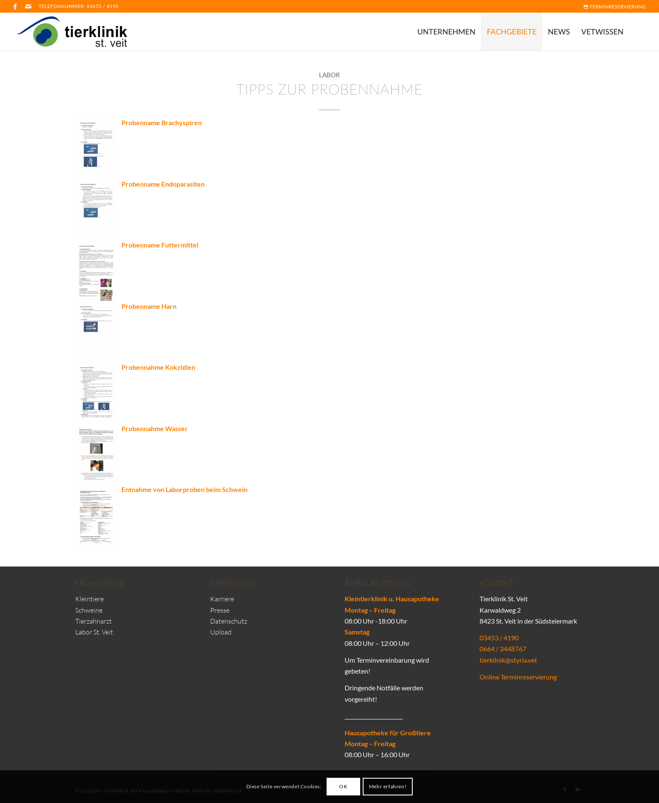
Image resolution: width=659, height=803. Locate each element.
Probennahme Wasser (154, 428)
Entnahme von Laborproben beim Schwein (184, 489)
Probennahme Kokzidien (158, 367)
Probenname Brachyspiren (161, 122)
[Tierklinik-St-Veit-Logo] (77, 31)
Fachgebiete (99, 583)
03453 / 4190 (103, 6)
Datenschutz (228, 621)
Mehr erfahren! (387, 786)
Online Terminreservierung (518, 677)
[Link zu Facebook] (15, 6)
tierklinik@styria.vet (508, 660)
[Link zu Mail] (28, 6)
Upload (221, 632)
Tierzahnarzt (93, 621)
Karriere (222, 599)
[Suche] (637, 31)
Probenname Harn (149, 306)
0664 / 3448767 (503, 649)
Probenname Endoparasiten (163, 184)
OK (343, 786)
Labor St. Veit (94, 632)
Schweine (89, 610)
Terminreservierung (615, 6)
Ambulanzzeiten (377, 583)
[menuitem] (613, 6)
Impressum (231, 583)
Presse (219, 610)
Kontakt (496, 583)
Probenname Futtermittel (159, 245)
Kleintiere (89, 599)
